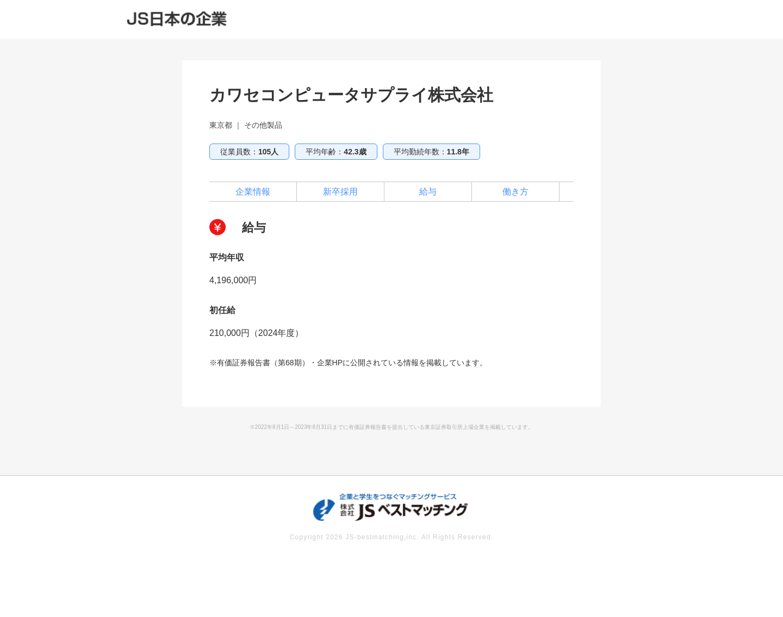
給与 (428, 191)
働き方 (515, 191)
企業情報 (252, 191)
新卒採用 (340, 191)
